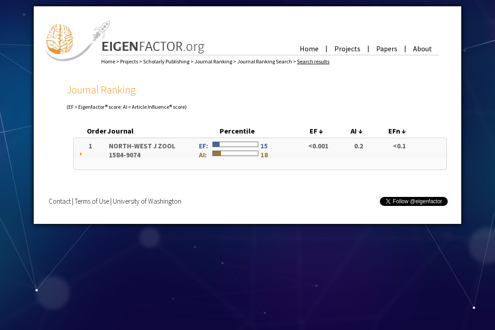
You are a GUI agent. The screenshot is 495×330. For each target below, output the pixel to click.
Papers (386, 48)
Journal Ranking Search (265, 61)
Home (309, 48)
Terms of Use (92, 201)
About (422, 48)
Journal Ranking (213, 61)
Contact (60, 201)
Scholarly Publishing (166, 61)
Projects (347, 48)
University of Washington (147, 201)
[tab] (260, 154)
